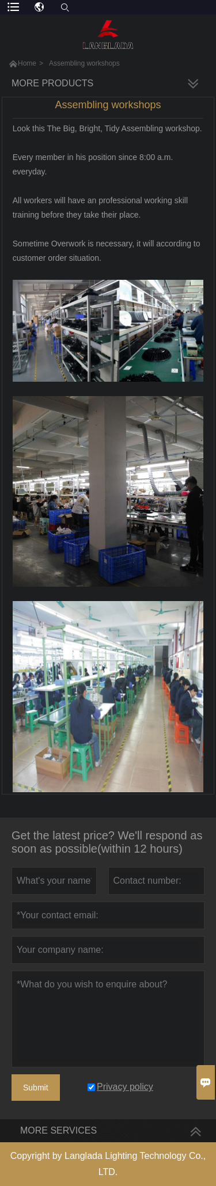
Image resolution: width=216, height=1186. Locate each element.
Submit (35, 1087)
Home (27, 63)
